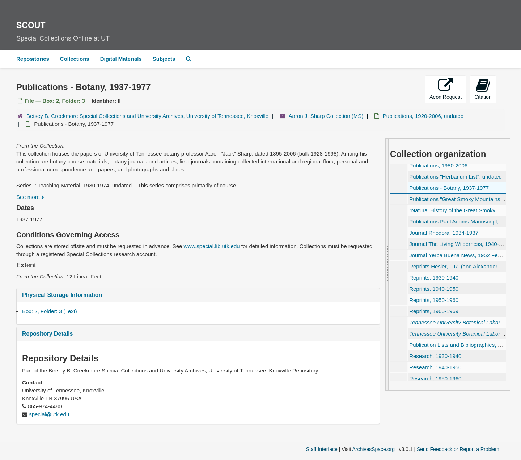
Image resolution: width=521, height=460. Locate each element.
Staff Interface (322, 449)
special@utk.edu (49, 414)
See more (30, 197)
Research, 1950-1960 (435, 378)
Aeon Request (445, 89)
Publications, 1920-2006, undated (423, 116)
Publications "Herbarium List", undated (455, 177)
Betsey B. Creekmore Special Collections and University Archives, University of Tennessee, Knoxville (147, 116)
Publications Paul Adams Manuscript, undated (464, 221)
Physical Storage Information (62, 295)
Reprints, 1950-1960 (433, 300)
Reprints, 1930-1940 (433, 277)
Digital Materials (121, 59)
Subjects (164, 59)
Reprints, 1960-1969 (433, 311)
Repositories (32, 59)
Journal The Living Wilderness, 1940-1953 (460, 244)
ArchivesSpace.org (373, 449)
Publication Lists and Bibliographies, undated (463, 345)
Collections (74, 59)
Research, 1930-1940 (435, 356)
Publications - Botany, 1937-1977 (449, 188)
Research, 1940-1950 (435, 367)
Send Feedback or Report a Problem (458, 449)
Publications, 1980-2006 (438, 165)
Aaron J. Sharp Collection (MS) (326, 116)
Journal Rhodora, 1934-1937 (443, 233)
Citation (482, 89)
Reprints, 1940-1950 (433, 289)
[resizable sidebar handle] (387, 264)
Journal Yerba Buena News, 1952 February (461, 255)
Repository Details (47, 334)
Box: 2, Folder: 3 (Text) (49, 311)
